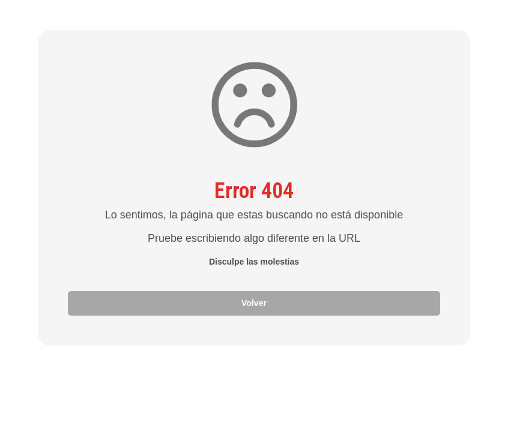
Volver (254, 303)
